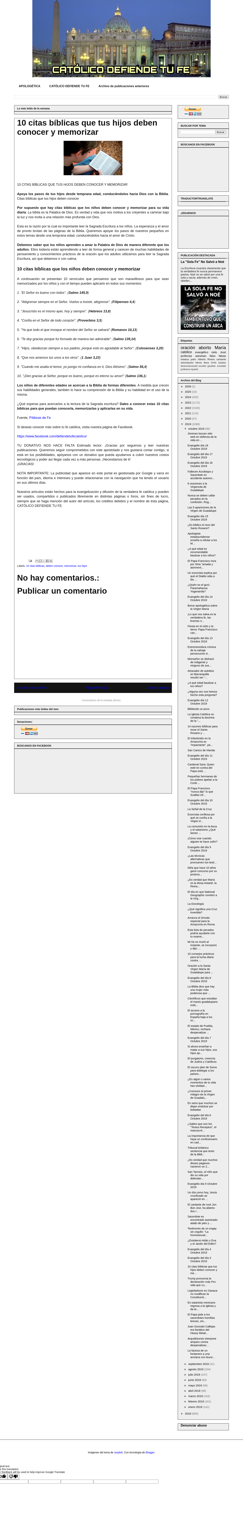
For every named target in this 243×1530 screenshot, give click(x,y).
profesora (185, 369)
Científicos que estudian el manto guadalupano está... (203, 1002)
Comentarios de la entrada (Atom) (101, 700)
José (223, 352)
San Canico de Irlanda (201, 750)
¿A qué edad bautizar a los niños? (202, 684)
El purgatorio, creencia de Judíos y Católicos (202, 1060)
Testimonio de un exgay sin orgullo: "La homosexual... (202, 1232)
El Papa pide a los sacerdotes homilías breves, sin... (201, 1318)
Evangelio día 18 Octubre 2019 (198, 447)
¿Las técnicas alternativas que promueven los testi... (202, 859)
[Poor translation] (13, 1477)
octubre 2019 (196, 428)
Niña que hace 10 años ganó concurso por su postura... (202, 871)
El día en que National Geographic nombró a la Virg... (202, 895)
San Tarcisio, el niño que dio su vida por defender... (203, 1175)
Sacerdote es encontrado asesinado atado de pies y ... (203, 1220)
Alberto (202, 359)
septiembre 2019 (199, 1363)
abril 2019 (194, 1390)
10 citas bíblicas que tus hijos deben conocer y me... (202, 1270)
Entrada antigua (158, 687)
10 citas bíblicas (35, 565)
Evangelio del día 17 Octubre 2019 (200, 455)
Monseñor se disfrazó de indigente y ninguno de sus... (201, 662)
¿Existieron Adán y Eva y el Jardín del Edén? (202, 1242)
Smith (214, 362)
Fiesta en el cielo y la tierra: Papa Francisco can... (202, 629)
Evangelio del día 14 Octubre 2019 (200, 598)
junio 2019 (195, 1379)
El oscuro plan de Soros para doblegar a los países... (202, 1070)
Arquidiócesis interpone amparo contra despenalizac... (202, 1342)
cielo (214, 352)
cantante (221, 359)
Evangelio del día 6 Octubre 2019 (199, 1117)
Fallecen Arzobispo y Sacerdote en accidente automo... (201, 475)
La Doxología (196, 903)
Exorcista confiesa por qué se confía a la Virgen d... (201, 818)
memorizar (70, 565)
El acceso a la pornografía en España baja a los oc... (200, 1015)
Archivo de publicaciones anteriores (124, 86)
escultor (202, 366)
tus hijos (82, 565)
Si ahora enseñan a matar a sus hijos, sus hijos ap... (202, 1050)
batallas (222, 362)
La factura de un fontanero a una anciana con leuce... (201, 1354)
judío (193, 359)
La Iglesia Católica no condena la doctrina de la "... (201, 717)
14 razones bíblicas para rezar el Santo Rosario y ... (203, 729)
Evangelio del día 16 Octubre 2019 (200, 464)
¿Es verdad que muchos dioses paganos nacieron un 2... (203, 1163)
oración (188, 347)
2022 (188, 407)
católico (186, 352)
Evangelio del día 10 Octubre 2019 (200, 802)
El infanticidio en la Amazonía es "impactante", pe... (200, 741)
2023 (188, 402)
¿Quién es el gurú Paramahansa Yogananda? (199, 588)
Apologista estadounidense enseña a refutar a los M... (202, 538)
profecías (186, 355)
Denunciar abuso (194, 1425)
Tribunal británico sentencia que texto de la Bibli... (201, 1151)
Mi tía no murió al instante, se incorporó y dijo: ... (202, 945)
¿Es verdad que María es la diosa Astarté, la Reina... (202, 883)
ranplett (118, 1452)
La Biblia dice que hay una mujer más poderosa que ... (201, 990)
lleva (206, 362)
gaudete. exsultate (217, 366)
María (220, 347)
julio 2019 (194, 1374)
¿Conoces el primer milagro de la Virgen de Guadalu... (201, 1094)
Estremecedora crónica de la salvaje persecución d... (202, 650)
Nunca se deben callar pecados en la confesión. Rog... (201, 499)
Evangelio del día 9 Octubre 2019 (199, 849)
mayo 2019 (195, 1385)
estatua (185, 359)
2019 (188, 424)
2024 (188, 397)
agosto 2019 (196, 1369)
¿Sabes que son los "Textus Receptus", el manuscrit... (202, 1127)
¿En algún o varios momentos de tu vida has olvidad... (202, 1082)
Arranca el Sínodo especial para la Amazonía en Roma (201, 921)
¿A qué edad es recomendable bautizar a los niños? (202, 552)
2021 (188, 413)
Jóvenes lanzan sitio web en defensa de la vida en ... (202, 437)
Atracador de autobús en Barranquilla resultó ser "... (201, 674)
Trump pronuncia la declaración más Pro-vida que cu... (202, 1282)
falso (212, 355)
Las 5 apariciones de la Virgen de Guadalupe (202, 509)
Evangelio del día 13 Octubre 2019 (200, 639)
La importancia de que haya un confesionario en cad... (202, 1139)
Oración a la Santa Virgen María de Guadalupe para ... (200, 969)
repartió (194, 369)
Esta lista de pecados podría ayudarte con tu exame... (201, 933)
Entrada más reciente (32, 687)
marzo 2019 (195, 1396)
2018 (188, 1413)
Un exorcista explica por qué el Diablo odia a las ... (202, 576)
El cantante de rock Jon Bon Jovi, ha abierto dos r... (202, 1208)
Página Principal (97, 687)
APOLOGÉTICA (29, 86)
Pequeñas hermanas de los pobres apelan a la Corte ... (202, 779)
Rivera (211, 359)
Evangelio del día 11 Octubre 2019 (200, 757)
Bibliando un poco (199, 708)
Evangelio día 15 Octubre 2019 (198, 518)
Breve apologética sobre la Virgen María (202, 607)
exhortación (187, 362)
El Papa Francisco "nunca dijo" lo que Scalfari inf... (200, 791)
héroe (198, 362)
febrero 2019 (196, 1401)
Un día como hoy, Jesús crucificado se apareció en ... (202, 1196)
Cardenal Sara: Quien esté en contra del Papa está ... (201, 768)
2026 (188, 386)
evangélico (201, 352)
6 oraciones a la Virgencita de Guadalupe (197, 487)
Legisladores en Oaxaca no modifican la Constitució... (202, 1294)
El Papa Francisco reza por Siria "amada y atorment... (202, 564)
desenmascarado (189, 366)
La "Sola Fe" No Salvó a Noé (202, 262)
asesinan (200, 355)
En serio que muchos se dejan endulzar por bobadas (202, 1106)
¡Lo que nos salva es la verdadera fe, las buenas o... (202, 617)
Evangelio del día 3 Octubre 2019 (199, 1259)
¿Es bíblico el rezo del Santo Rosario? (201, 526)
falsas (222, 355)
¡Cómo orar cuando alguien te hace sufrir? (203, 840)
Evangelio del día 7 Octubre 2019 (199, 1039)
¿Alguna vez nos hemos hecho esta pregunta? (202, 693)
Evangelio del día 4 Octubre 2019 (199, 1251)
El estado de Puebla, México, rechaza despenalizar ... (200, 1029)
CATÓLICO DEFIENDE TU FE (69, 86)
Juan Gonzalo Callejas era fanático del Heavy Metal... (201, 1330)
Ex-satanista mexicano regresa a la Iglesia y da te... (202, 1306)
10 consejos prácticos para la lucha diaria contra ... (201, 957)
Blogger (150, 1452)
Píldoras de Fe (40, 418)
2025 (188, 391)
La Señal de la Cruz (200, 809)
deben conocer (54, 565)
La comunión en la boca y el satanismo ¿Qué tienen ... (202, 829)
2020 (188, 418)
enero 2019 (195, 1406)
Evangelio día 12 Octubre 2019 (198, 702)
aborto (205, 347)
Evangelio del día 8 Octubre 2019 (199, 979)
